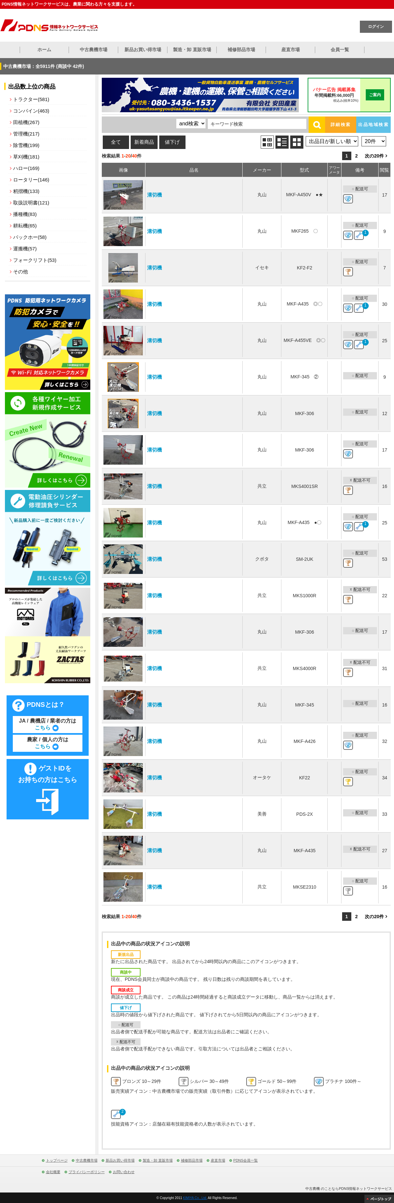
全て (116, 142)
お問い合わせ (124, 1172)
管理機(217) (26, 134)
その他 (20, 271)
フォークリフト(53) (34, 260)
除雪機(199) (26, 145)
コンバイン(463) (31, 111)
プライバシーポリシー (87, 1172)
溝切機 (154, 195)
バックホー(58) (30, 237)
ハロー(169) (26, 168)
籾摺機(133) (26, 191)
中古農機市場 (93, 49)
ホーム (44, 49)
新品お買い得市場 (142, 49)
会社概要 (53, 1172)
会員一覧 (340, 49)
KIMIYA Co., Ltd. (195, 1198)
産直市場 (290, 49)
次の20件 (374, 155)
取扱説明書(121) (31, 202)
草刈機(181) (26, 156)
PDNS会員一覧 (245, 1160)
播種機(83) (25, 214)
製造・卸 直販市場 (192, 49)
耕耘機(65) (25, 225)
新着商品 (144, 142)
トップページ (57, 1160)
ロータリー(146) (31, 179)
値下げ (172, 142)
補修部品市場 (241, 49)
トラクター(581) (31, 99)
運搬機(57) (25, 248)
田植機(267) (26, 122)
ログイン (376, 26)
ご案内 (375, 95)
